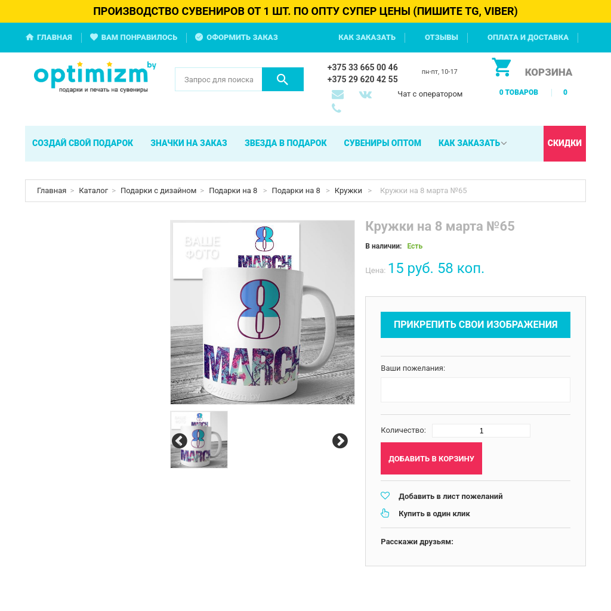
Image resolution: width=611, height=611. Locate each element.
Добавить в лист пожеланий (450, 496)
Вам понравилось (139, 37)
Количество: (403, 430)
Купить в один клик (434, 513)
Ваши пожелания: (413, 368)
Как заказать (367, 37)
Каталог (93, 190)
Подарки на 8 (234, 190)
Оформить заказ (242, 37)
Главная (54, 37)
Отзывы (441, 37)
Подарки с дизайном (158, 190)
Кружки (349, 190)
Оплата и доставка (528, 37)
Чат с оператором (429, 93)
